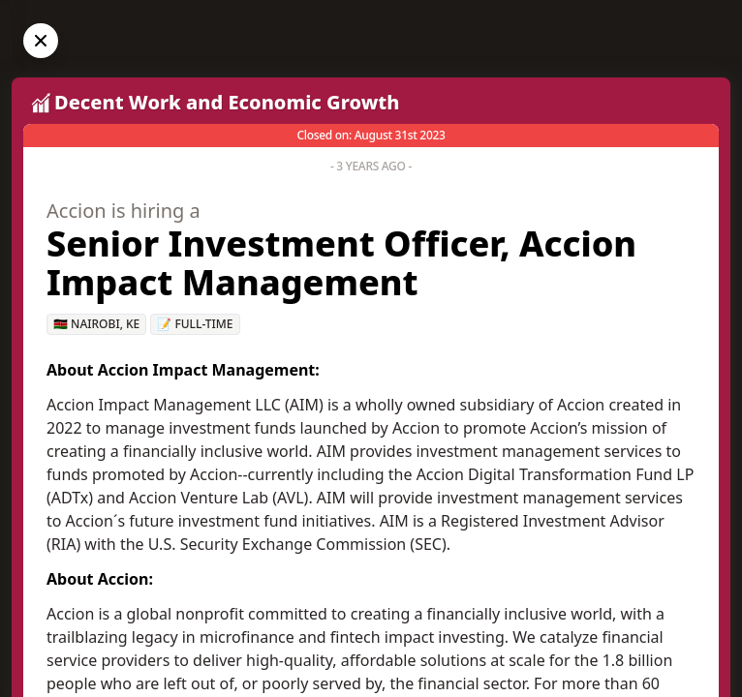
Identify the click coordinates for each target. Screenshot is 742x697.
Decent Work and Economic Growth (226, 102)
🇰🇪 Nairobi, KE (96, 324)
